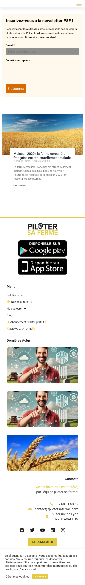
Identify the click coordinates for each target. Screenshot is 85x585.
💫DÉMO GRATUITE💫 (21, 329)
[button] (79, 4)
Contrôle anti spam (18, 60)
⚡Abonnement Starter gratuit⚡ (27, 322)
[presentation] (34, 71)
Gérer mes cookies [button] (17, 576)
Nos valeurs (16, 309)
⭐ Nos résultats (20, 302)
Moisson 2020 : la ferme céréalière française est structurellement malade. (42, 156)
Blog (9, 315)
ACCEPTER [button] (40, 576)
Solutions (15, 295)
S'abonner (16, 88)
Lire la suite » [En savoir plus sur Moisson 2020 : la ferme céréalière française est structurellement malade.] (20, 186)
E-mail (10, 45)
